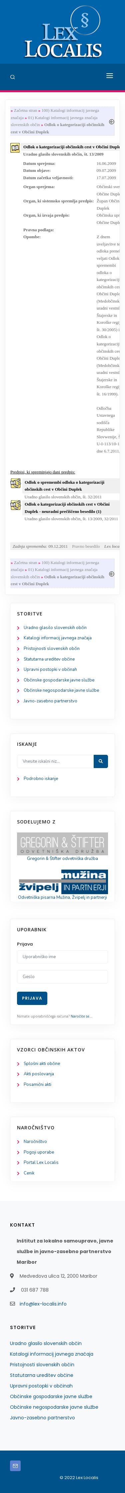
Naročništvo (35, 1142)
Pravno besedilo (86, 546)
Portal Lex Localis (41, 1163)
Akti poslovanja (39, 1074)
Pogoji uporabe (39, 1152)
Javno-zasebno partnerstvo (50, 701)
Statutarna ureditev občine (49, 659)
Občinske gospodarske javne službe (59, 680)
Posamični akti (37, 1085)
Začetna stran (25, 110)
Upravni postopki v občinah (50, 670)
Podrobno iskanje (41, 779)
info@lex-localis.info (43, 1304)
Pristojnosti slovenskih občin (52, 649)
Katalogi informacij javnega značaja (58, 638)
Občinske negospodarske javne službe (61, 690)
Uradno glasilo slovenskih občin (55, 628)
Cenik (29, 1173)
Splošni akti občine (42, 1064)
